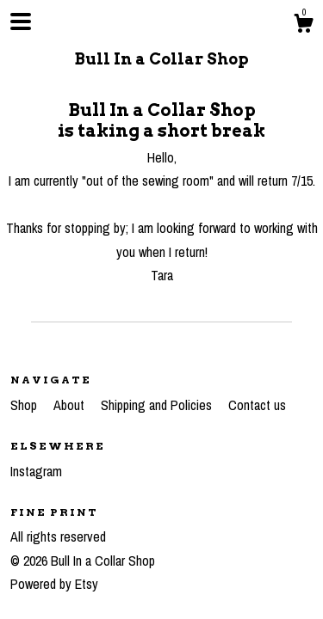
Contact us (257, 404)
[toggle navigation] (20, 21)
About (70, 404)
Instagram (36, 471)
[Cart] (303, 26)
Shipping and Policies (158, 404)
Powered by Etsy (54, 583)
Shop (25, 404)
